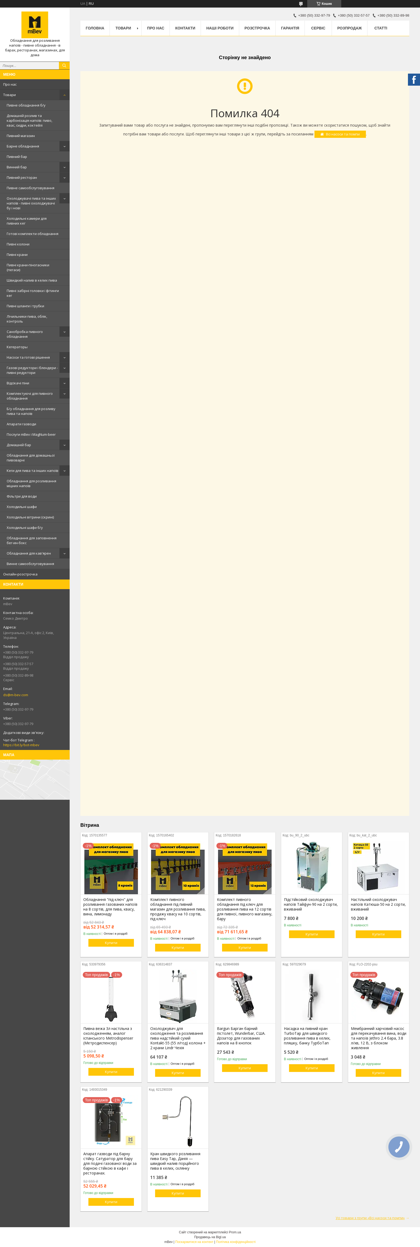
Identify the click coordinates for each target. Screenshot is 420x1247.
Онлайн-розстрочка (20, 574)
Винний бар (17, 167)
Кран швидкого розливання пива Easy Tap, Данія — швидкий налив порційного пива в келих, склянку (175, 1161)
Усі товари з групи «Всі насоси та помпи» (370, 1217)
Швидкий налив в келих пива (32, 280)
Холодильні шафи (22, 506)
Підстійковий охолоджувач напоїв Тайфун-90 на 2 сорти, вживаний (311, 904)
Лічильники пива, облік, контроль (27, 319)
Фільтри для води (22, 496)
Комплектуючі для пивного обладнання (30, 396)
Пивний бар (17, 156)
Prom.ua (235, 1232)
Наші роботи (220, 28)
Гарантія (290, 28)
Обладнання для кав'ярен (29, 553)
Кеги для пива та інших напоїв (32, 470)
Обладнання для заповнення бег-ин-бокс (32, 540)
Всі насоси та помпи (343, 134)
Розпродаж (349, 28)
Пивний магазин (21, 135)
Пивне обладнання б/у (26, 105)
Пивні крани (17, 254)
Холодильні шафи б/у (25, 527)
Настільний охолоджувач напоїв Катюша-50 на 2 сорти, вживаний (378, 904)
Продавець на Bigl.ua (210, 1237)
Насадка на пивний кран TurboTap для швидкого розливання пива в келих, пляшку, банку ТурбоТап (307, 1035)
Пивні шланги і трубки (25, 306)
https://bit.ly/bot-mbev (21, 744)
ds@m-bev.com (15, 694)
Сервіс (318, 28)
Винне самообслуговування (30, 563)
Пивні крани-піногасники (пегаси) (28, 267)
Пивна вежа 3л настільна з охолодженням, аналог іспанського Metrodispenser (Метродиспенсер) (108, 1035)
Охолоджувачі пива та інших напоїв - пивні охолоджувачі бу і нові (31, 203)
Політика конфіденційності (236, 1242)
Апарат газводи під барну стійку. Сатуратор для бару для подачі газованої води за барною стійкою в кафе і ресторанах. (110, 1163)
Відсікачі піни (18, 383)
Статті (380, 28)
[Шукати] (64, 66)
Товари (9, 94)
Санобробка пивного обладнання (25, 334)
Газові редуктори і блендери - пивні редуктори (32, 370)
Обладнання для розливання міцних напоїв (31, 483)
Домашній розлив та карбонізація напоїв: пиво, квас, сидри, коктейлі (29, 120)
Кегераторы (17, 346)
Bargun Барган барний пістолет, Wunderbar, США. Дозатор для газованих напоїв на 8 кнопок (241, 1035)
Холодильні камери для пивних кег (27, 221)
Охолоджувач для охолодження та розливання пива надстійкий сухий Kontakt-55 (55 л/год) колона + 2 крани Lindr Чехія (178, 1038)
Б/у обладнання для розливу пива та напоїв (31, 411)
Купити (111, 942)
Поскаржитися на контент (194, 1242)
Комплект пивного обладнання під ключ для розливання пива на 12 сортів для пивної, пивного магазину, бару (244, 909)
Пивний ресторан (22, 177)
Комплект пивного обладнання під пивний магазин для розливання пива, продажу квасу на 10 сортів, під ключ (178, 909)
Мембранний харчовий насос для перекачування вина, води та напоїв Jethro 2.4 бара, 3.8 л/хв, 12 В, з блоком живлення (378, 1038)
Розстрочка (257, 28)
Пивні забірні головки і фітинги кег (33, 293)
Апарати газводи (21, 424)
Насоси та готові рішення (28, 357)
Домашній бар (19, 444)
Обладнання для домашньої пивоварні (31, 458)
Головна (95, 28)
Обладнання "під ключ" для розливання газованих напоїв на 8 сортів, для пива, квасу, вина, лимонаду (110, 906)
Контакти (185, 28)
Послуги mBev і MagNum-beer (31, 434)
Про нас (10, 84)
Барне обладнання (23, 146)
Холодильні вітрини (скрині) (30, 517)
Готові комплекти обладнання (32, 233)
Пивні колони (18, 244)
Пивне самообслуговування (30, 187)
